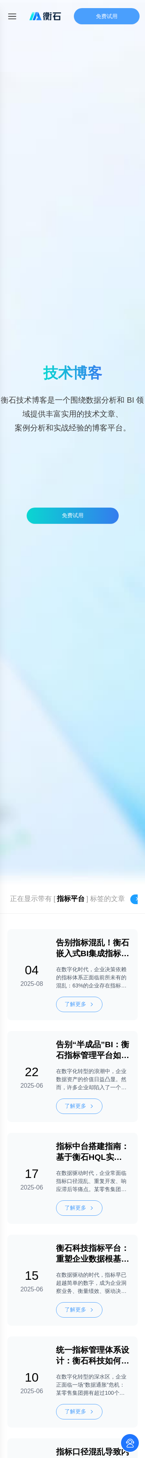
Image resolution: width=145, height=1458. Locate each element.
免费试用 (107, 16)
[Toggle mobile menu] (12, 16)
